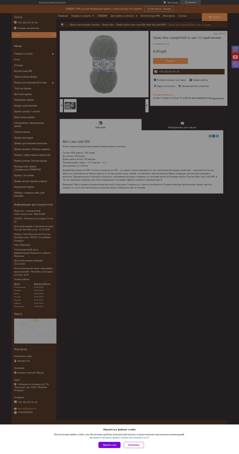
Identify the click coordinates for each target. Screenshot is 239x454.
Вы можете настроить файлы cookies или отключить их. (118, 437)
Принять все (109, 445)
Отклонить (134, 445)
